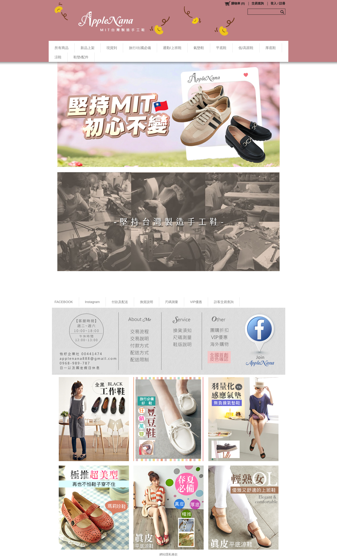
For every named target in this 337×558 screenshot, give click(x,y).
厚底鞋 (270, 48)
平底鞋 (221, 48)
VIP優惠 (196, 302)
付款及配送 (120, 302)
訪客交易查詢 (224, 302)
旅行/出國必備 (140, 48)
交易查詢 (258, 3)
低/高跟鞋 (245, 48)
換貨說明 (146, 302)
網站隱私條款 (168, 554)
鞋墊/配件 (80, 57)
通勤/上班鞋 (172, 48)
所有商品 (62, 48)
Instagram (92, 302)
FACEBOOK (64, 302)
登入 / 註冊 (278, 3)
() (234, 3)
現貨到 (111, 48)
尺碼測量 (171, 302)
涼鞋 (58, 57)
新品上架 (88, 48)
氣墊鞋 (199, 48)
